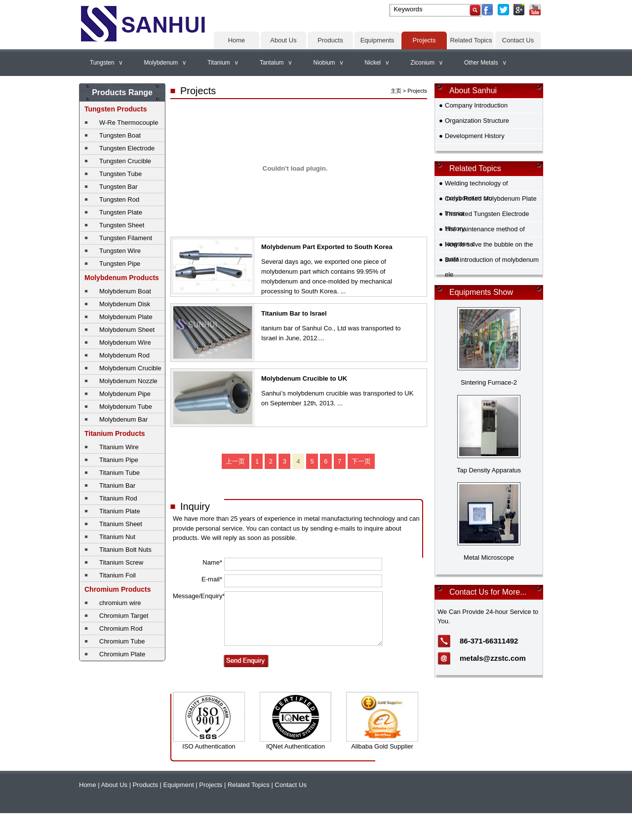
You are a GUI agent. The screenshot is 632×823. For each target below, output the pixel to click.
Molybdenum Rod (124, 355)
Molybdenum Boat (125, 291)
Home (236, 40)
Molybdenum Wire (125, 342)
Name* (212, 562)
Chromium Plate (122, 654)
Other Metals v (485, 62)
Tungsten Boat (120, 135)
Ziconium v (426, 62)
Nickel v (377, 62)
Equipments (377, 40)
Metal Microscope (489, 557)
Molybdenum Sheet (127, 329)
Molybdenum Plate (126, 317)
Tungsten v (106, 62)
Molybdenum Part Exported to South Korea (327, 246)
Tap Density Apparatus (489, 470)
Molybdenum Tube (125, 406)
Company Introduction (476, 105)
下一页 (361, 461)
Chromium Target (123, 615)
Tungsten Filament (125, 238)
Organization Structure (477, 120)
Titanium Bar (117, 485)
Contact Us (518, 40)
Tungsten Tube (120, 174)
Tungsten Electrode (127, 148)
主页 (396, 91)
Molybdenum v (165, 62)
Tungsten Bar (118, 186)
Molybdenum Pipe (125, 393)
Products (330, 40)
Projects (424, 40)
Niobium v (328, 62)
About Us (283, 40)
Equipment (178, 784)
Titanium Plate (119, 511)
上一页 (235, 461)
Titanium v (222, 62)
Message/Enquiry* (197, 596)
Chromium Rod (120, 628)
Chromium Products (117, 589)
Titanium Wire (119, 447)
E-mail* (211, 579)
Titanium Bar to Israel (294, 313)
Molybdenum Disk (124, 304)
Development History (475, 136)
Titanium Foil (117, 575)
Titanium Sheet (120, 524)
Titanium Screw (121, 562)
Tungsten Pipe (119, 263)
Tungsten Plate (120, 212)
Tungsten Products (115, 109)
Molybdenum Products (121, 278)
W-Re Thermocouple (128, 122)
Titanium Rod (118, 498)
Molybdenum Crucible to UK (304, 378)
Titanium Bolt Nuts (125, 549)
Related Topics (471, 40)
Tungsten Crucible (125, 161)
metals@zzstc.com (493, 658)
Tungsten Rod (119, 199)
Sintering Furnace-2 (489, 382)
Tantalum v (276, 62)
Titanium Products (114, 433)
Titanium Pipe (118, 460)
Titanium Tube (119, 472)
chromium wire (120, 603)
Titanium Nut (117, 536)
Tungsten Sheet (121, 225)
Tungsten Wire (120, 250)
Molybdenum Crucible (130, 368)
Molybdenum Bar (123, 419)
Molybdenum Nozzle (128, 381)
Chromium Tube (122, 641)
